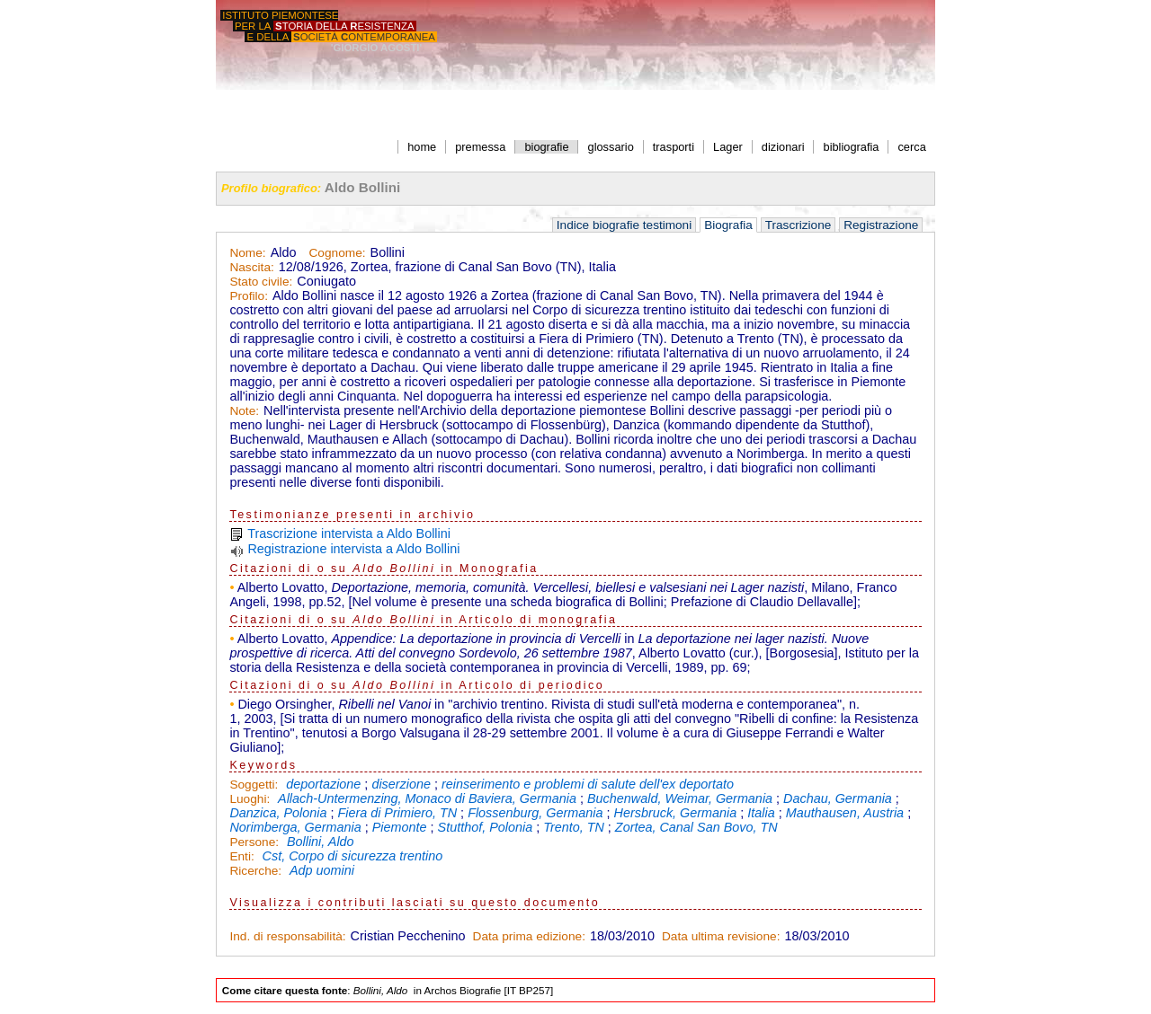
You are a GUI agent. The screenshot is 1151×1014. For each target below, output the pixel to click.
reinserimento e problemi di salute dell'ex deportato (588, 784)
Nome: (247, 253)
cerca (911, 147)
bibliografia (851, 147)
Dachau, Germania (837, 798)
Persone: (255, 842)
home (421, 147)
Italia (760, 813)
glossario (611, 147)
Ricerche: (257, 870)
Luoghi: (251, 799)
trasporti (673, 147)
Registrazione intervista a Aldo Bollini (353, 549)
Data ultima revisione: (721, 936)
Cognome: (336, 253)
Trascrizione (798, 225)
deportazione (323, 784)
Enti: (243, 856)
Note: (244, 411)
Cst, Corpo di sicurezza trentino (353, 856)
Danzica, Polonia (277, 813)
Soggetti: (255, 784)
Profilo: (248, 296)
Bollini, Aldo (320, 841)
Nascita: (251, 267)
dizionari (783, 147)
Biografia (728, 225)
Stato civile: (260, 281)
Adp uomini (322, 870)
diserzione (401, 784)
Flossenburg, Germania (535, 813)
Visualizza (265, 902)
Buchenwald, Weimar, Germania (679, 798)
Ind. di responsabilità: (287, 936)
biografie (546, 147)
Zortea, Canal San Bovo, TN (696, 827)
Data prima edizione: (529, 936)
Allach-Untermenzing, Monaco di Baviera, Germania (427, 798)
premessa (480, 147)
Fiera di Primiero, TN (397, 813)
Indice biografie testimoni (624, 225)
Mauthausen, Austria (845, 813)
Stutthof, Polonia (485, 827)
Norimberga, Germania (295, 827)
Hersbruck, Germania (675, 813)
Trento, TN (573, 827)
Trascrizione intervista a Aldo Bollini (349, 533)
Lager (728, 147)
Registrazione (880, 225)
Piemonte (399, 827)
